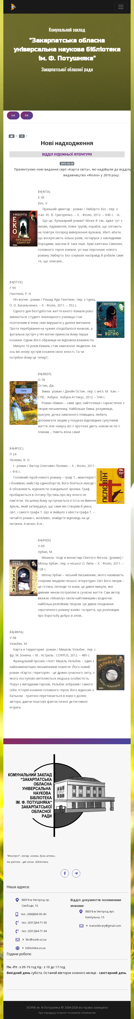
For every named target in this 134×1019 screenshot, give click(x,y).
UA (13, 115)
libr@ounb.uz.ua (36, 939)
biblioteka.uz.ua (35, 948)
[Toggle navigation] (121, 6)
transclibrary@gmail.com (105, 926)
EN (27, 115)
